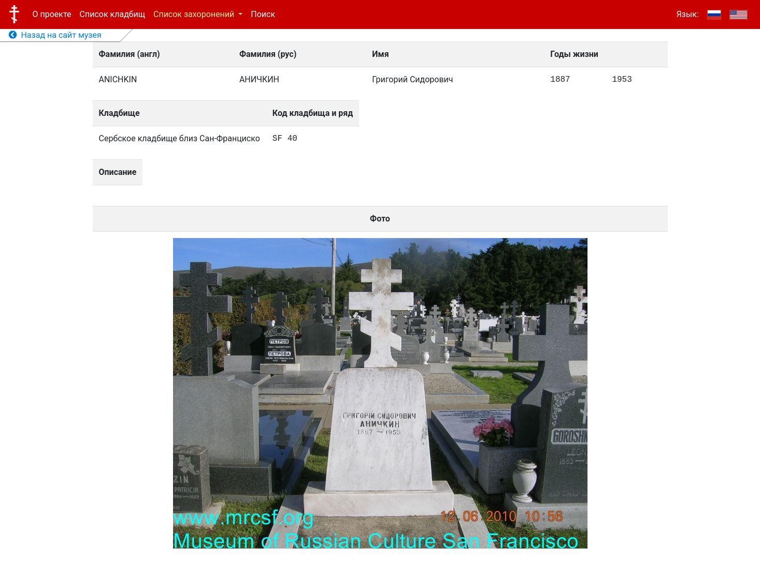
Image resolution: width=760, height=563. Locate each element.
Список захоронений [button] (194, 14)
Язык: (687, 14)
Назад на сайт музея (55, 35)
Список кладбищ (112, 14)
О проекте (52, 14)
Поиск (263, 14)
